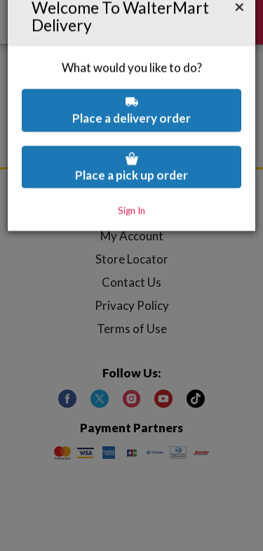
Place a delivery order (131, 74)
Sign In (131, 174)
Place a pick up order (131, 131)
